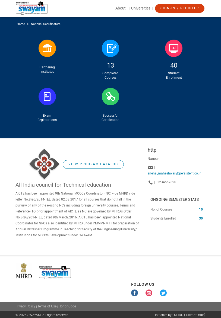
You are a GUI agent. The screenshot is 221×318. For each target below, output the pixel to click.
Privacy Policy (25, 306)
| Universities (140, 8)
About (120, 8)
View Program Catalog (93, 164)
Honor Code (67, 306)
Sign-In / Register (179, 8)
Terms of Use (46, 306)
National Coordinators (46, 24)
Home (21, 24)
